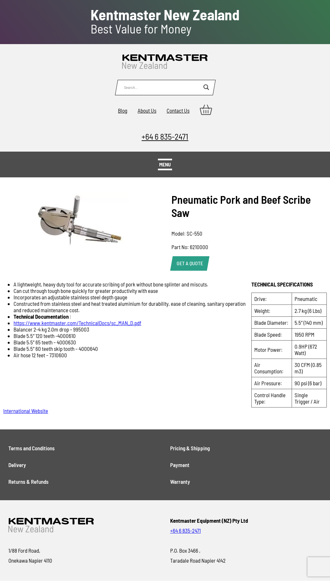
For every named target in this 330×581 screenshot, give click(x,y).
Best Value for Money (165, 21)
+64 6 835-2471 (164, 136)
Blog (122, 110)
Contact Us (178, 110)
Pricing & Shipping (190, 448)
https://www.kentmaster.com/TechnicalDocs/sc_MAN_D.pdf (77, 323)
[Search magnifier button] (206, 87)
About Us (147, 110)
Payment (179, 465)
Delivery (17, 465)
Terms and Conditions (31, 448)
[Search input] (162, 87)
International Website (25, 411)
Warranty (180, 481)
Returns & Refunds (28, 481)
